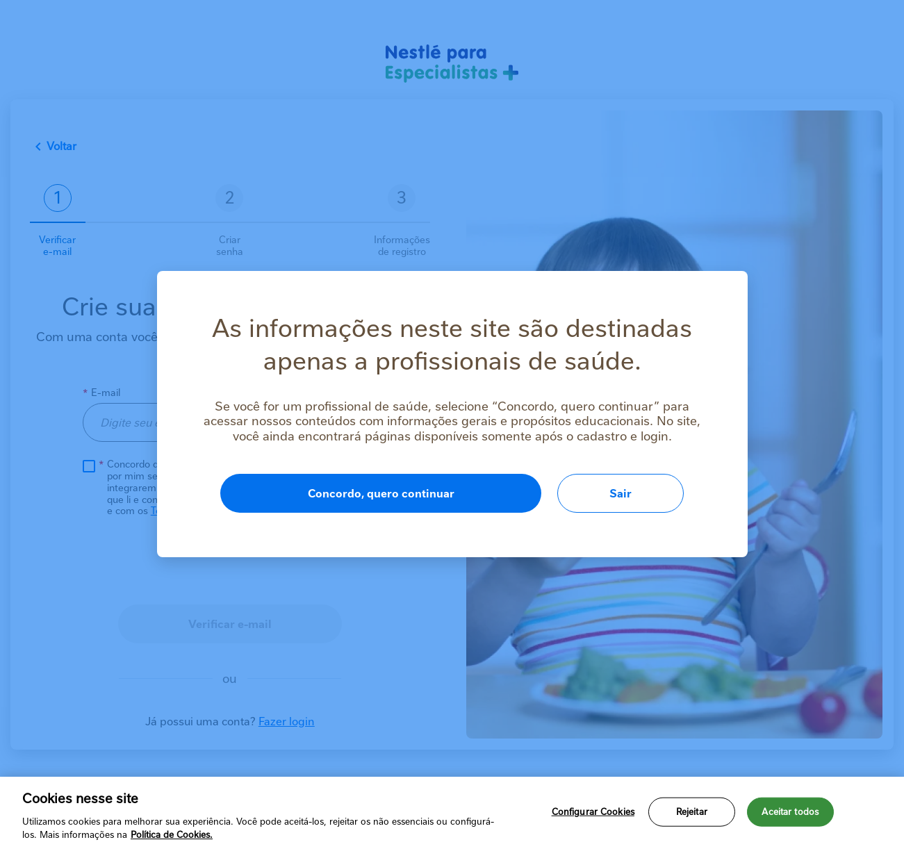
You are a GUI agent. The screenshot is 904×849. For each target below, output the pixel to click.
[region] (452, 813)
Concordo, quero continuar (381, 493)
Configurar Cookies (593, 812)
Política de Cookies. (172, 835)
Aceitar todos (790, 812)
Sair (620, 493)
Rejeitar (691, 812)
